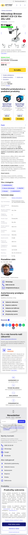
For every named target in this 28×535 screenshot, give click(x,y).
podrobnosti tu (8, 509)
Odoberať (21, 421)
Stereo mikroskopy (17, 197)
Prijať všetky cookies (14, 524)
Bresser (8, 85)
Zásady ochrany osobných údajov (14, 520)
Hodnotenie (4, 21)
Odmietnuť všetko (14, 528)
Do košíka (17, 70)
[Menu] (25, 5)
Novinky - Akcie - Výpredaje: (13, 417)
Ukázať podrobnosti (14, 532)
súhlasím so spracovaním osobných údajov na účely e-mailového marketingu (14, 428)
